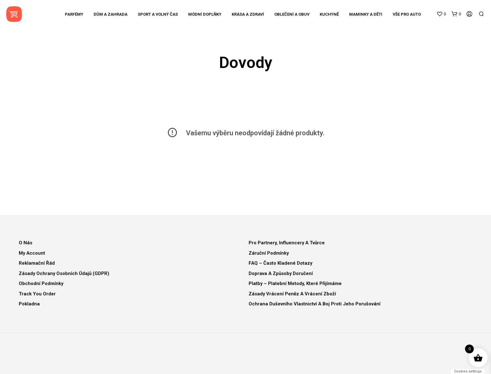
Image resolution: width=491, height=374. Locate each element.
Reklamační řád (37, 263)
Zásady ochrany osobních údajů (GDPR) (64, 273)
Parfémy (74, 14)
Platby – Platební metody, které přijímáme (295, 283)
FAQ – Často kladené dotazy (280, 263)
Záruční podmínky (269, 253)
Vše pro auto (407, 14)
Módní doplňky (204, 14)
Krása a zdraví (248, 14)
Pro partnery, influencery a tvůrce (287, 243)
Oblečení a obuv (291, 14)
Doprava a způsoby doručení (281, 273)
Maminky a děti (365, 14)
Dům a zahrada (110, 14)
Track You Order (37, 294)
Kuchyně (329, 14)
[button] (441, 14)
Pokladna (29, 304)
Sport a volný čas (158, 14)
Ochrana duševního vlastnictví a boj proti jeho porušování (314, 304)
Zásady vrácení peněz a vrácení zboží (292, 294)
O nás (25, 243)
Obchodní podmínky (41, 283)
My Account (32, 253)
